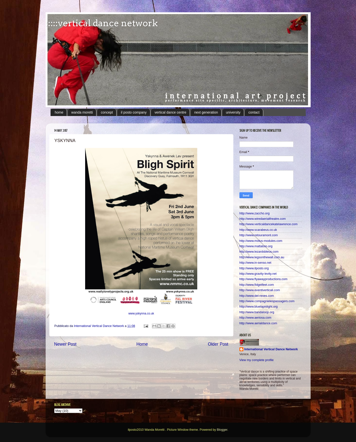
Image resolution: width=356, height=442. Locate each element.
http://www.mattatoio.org (256, 246)
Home (142, 344)
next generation (206, 112)
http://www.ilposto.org (254, 268)
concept (107, 112)
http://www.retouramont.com (258, 235)
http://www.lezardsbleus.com (259, 251)
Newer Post (65, 344)
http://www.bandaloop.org (256, 312)
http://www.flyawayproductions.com (263, 279)
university (233, 112)
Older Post (218, 344)
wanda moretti (82, 112)
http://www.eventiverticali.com (259, 290)
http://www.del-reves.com (256, 296)
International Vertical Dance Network (271, 349)
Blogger (222, 429)
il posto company (134, 112)
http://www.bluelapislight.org (258, 306)
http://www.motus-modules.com (260, 241)
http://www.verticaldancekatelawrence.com (268, 224)
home (59, 112)
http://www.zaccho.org (254, 213)
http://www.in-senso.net (255, 262)
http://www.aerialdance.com (258, 323)
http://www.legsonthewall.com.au (261, 257)
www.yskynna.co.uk (141, 313)
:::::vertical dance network (102, 23)
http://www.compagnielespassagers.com (267, 301)
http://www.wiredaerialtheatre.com (262, 219)
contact (253, 112)
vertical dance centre (170, 112)
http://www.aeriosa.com (255, 317)
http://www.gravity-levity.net (258, 273)
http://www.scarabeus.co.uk (258, 230)
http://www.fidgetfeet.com (256, 284)
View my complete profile (256, 360)
